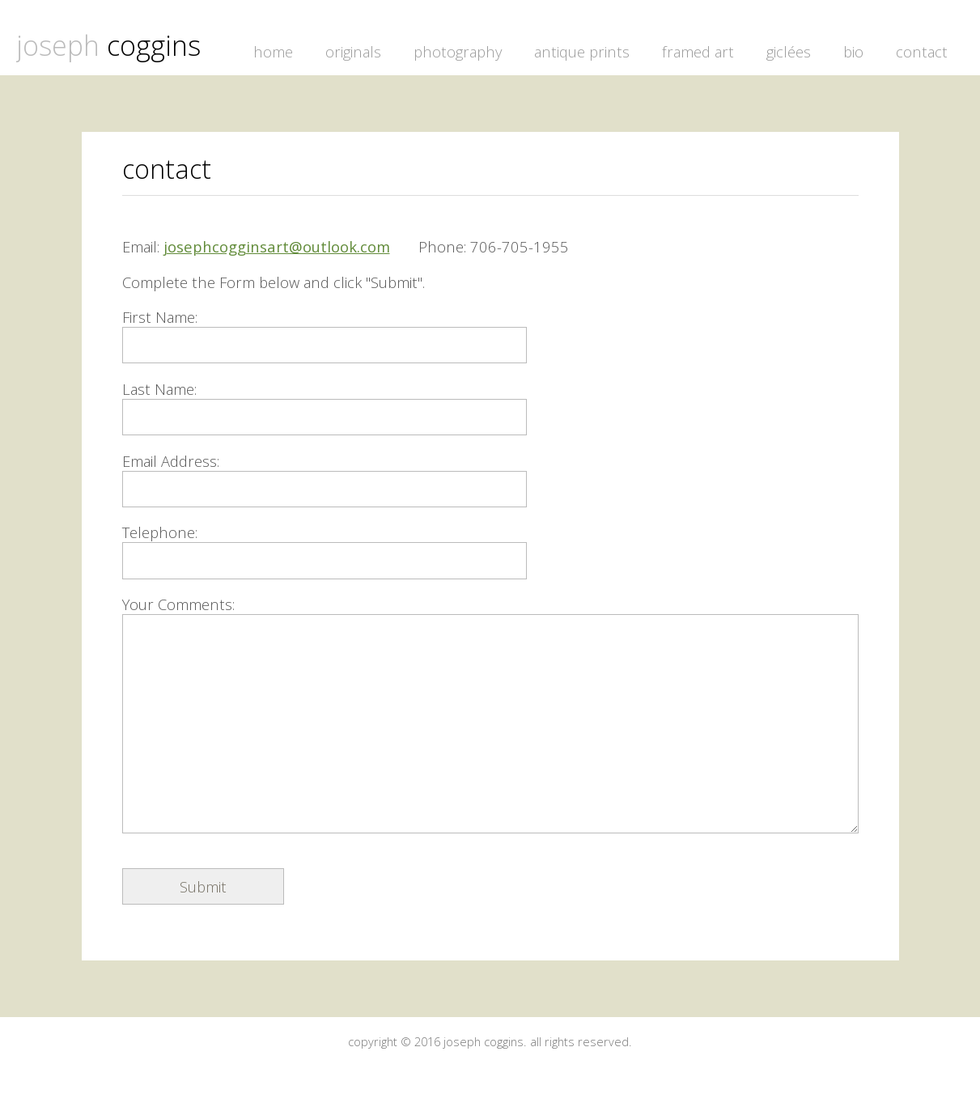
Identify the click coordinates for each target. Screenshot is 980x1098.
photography (458, 51)
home (273, 51)
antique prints (582, 51)
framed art (698, 51)
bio (853, 51)
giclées (788, 51)
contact (922, 51)
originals (353, 51)
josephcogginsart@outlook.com (276, 246)
